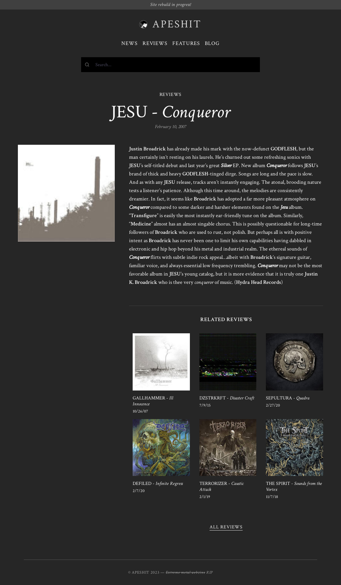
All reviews (226, 527)
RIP (209, 572)
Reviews (155, 43)
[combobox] (170, 64)
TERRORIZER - (221, 486)
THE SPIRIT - (294, 486)
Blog (212, 43)
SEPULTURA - (287, 398)
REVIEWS (170, 94)
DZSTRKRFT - (226, 398)
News (129, 43)
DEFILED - (158, 483)
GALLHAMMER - (153, 401)
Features (186, 43)
